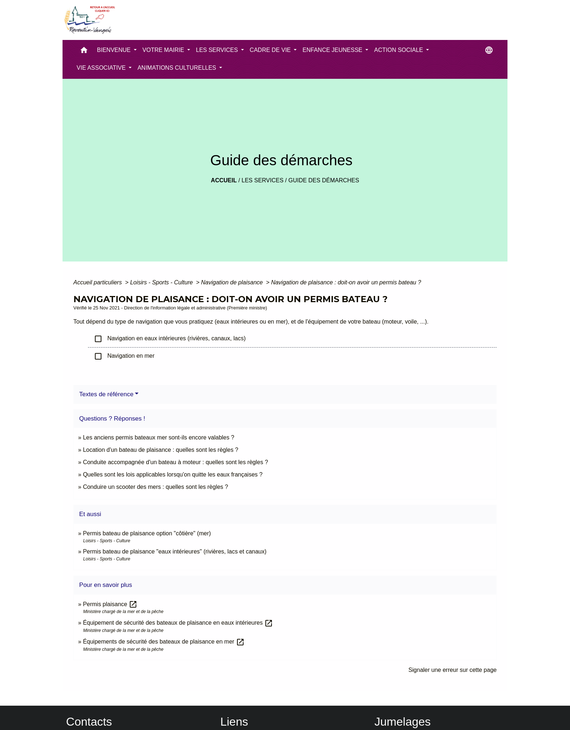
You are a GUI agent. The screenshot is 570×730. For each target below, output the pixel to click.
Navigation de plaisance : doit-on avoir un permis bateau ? (346, 282)
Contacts (89, 721)
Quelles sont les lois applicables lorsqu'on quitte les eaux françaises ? (172, 474)
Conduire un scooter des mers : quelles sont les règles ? (155, 487)
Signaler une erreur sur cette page (452, 670)
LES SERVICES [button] (218, 50)
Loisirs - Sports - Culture (162, 282)
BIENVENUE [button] (114, 50)
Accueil (224, 180)
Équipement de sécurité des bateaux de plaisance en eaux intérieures (178, 623)
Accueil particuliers (98, 282)
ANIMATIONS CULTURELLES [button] (177, 68)
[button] (84, 52)
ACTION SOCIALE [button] (399, 50)
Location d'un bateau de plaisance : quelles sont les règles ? (160, 450)
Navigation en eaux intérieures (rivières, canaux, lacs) (170, 338)
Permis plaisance (110, 604)
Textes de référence (106, 394)
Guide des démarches (323, 180)
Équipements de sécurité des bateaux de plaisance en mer (164, 641)
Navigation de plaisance (232, 282)
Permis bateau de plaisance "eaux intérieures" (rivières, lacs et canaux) (174, 551)
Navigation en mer (124, 356)
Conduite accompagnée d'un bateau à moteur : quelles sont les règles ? (175, 462)
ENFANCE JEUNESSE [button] (333, 50)
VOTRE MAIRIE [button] (164, 50)
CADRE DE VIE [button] (271, 50)
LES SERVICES (263, 180)
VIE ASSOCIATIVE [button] (102, 68)
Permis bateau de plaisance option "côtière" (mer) (147, 533)
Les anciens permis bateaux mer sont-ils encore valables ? (158, 437)
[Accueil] (89, 20)
